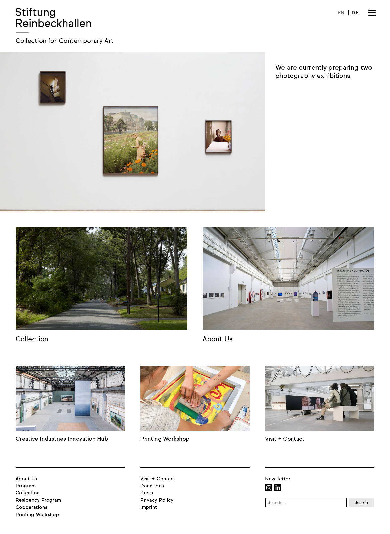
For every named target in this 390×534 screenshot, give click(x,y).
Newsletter (277, 479)
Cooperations (32, 507)
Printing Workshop (37, 514)
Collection (28, 493)
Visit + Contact (157, 479)
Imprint (148, 507)
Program (26, 486)
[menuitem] (343, 13)
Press (146, 493)
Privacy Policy (156, 500)
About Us (26, 479)
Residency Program (38, 500)
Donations (152, 486)
